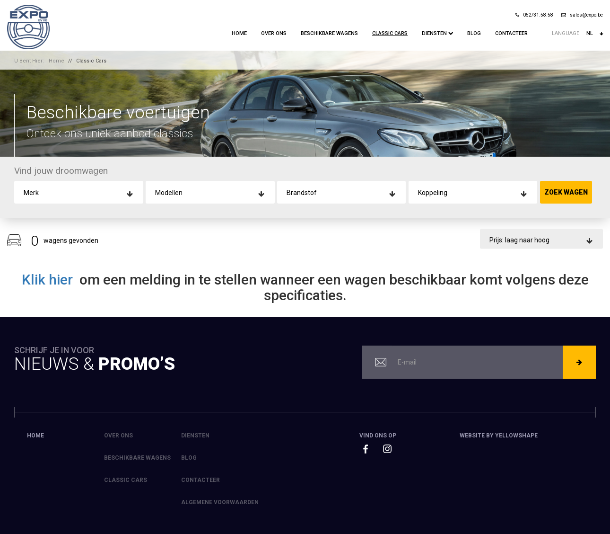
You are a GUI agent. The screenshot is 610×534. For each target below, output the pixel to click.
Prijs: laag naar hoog (519, 239)
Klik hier (49, 279)
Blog (474, 33)
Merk (31, 192)
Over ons (274, 33)
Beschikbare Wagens (329, 33)
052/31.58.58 (534, 15)
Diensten (437, 33)
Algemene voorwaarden (220, 502)
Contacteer (511, 33)
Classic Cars (390, 33)
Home (239, 33)
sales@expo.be (582, 15)
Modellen (169, 192)
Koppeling (432, 192)
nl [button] (594, 33)
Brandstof (302, 192)
